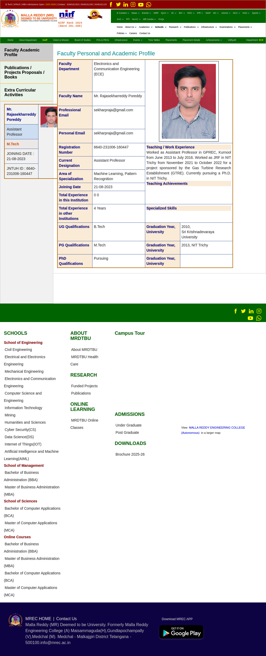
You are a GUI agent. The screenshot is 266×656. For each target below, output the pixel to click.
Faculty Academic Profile (21, 52)
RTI (128, 19)
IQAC (165, 13)
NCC (236, 13)
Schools (161, 27)
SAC (120, 19)
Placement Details (191, 40)
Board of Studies (83, 40)
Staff (44, 40)
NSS (246, 13)
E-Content (123, 13)
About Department (28, 40)
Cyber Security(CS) (20, 430)
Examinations (228, 27)
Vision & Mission (61, 40)
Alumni (226, 13)
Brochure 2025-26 (130, 454)
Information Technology (23, 408)
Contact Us (144, 33)
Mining (10, 415)
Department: (254, 40)
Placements (245, 27)
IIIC (216, 13)
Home (120, 27)
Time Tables (154, 40)
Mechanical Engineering (24, 371)
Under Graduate (129, 425)
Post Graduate (127, 432)
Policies (122, 33)
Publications (191, 27)
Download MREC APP (176, 619)
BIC (182, 13)
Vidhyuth (232, 40)
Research (175, 27)
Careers (133, 33)
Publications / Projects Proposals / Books (24, 72)
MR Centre (149, 19)
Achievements (214, 40)
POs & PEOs (102, 40)
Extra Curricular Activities (20, 92)
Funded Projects (84, 386)
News (136, 13)
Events (146, 13)
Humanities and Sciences (25, 422)
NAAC (136, 19)
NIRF (156, 13)
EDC (191, 13)
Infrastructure (209, 27)
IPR (200, 13)
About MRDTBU (84, 349)
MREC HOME (38, 618)
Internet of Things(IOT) (23, 444)
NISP (208, 13)
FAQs (161, 19)
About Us (130, 27)
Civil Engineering (18, 349)
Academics (146, 27)
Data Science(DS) (19, 437)
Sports (256, 13)
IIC (174, 13)
